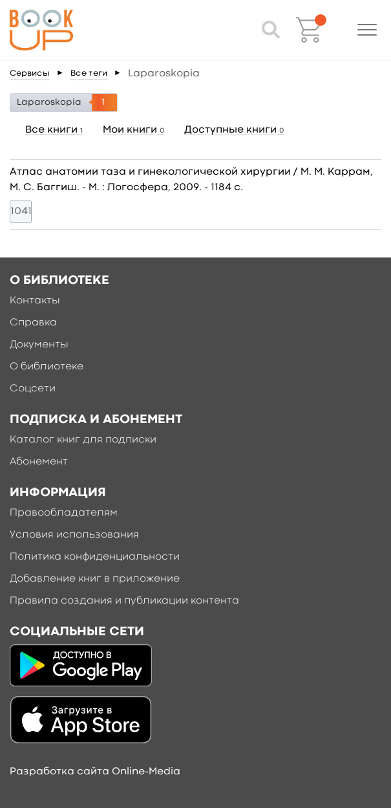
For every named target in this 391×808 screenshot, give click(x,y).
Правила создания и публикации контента (124, 601)
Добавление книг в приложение (95, 579)
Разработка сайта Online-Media (95, 771)
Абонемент (39, 461)
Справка (33, 322)
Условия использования (74, 535)
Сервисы (30, 73)
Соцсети (33, 388)
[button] (367, 30)
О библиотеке (46, 366)
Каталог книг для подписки (83, 439)
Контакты (35, 300)
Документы (39, 344)
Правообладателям (64, 513)
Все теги (88, 73)
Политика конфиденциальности (95, 557)
